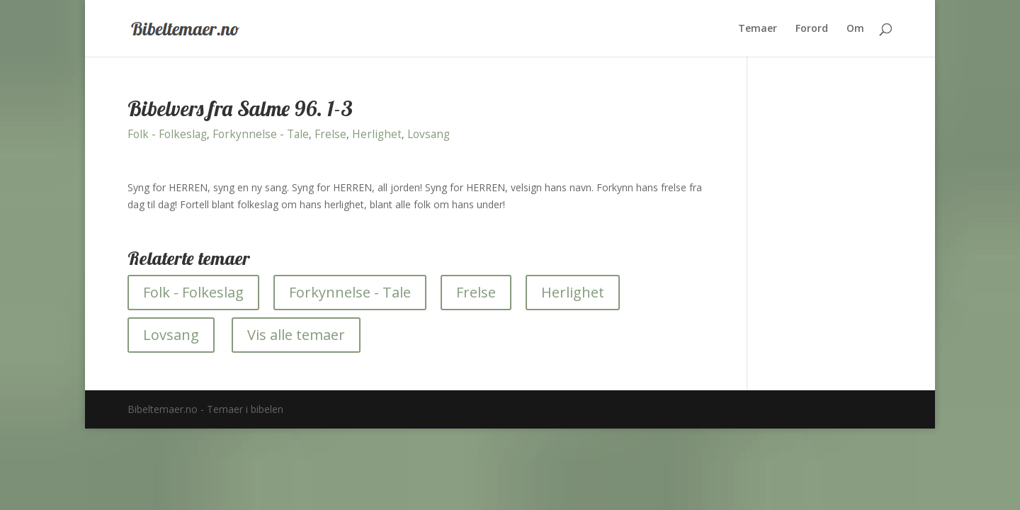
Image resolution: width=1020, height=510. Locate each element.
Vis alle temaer (296, 334)
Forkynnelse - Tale (260, 134)
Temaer (757, 29)
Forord (811, 29)
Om (855, 29)
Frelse (330, 134)
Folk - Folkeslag (167, 134)
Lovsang (428, 134)
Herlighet (377, 134)
